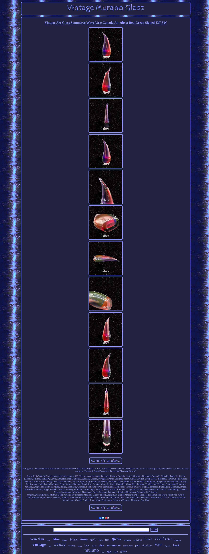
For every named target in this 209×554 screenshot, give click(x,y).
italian (163, 539)
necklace (127, 540)
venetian (37, 539)
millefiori (138, 540)
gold (93, 539)
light (109, 551)
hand (176, 545)
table (102, 552)
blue (56, 539)
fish (107, 539)
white (48, 540)
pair (137, 545)
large (86, 545)
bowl (148, 539)
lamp (84, 539)
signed (80, 546)
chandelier (147, 545)
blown (74, 539)
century (71, 545)
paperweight (127, 546)
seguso (64, 540)
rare (50, 546)
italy (60, 544)
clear (94, 546)
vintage (39, 544)
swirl (116, 552)
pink (101, 545)
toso (101, 540)
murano (92, 550)
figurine (167, 546)
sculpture (177, 540)
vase (158, 544)
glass (116, 538)
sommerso (113, 545)
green (123, 551)
